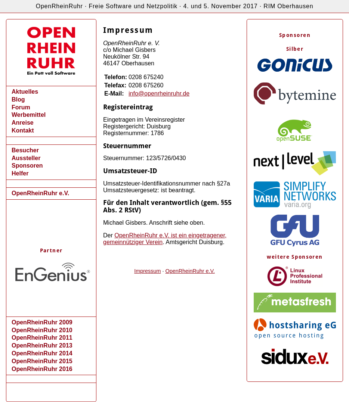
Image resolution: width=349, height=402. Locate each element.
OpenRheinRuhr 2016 (42, 369)
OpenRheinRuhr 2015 (42, 361)
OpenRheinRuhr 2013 (42, 345)
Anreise (23, 122)
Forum (21, 107)
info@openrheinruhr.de (159, 93)
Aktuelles (25, 91)
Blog (18, 99)
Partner (51, 250)
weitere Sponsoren (294, 257)
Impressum (147, 271)
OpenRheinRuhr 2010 (42, 330)
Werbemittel (29, 115)
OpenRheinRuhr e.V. (40, 193)
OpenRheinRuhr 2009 (42, 322)
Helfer (20, 173)
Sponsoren (27, 165)
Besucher (25, 150)
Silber (294, 49)
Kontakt (23, 130)
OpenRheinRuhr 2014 (42, 353)
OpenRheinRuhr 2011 (42, 337)
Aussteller (26, 158)
